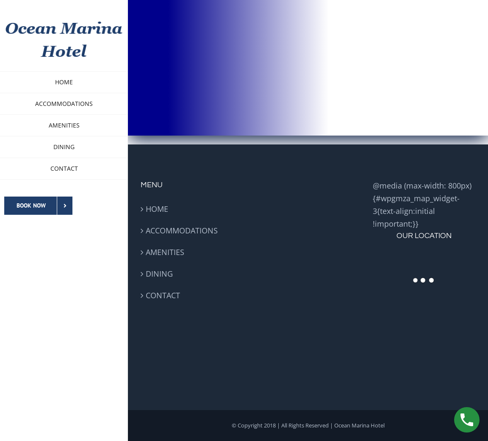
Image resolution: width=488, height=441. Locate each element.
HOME (157, 209)
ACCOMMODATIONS (182, 230)
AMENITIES (165, 252)
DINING (159, 274)
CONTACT (163, 295)
